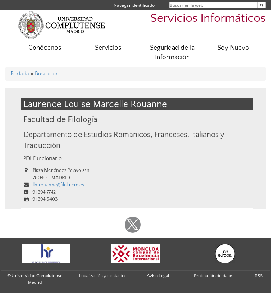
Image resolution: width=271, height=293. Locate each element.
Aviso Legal (158, 275)
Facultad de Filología (60, 119)
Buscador (46, 73)
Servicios (108, 47)
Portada (20, 73)
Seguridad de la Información (172, 52)
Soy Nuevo (233, 47)
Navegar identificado (134, 5)
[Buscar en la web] (262, 5)
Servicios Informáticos (208, 18)
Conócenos (44, 47)
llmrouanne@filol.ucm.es (58, 185)
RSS (259, 275)
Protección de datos (213, 275)
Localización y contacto (102, 275)
